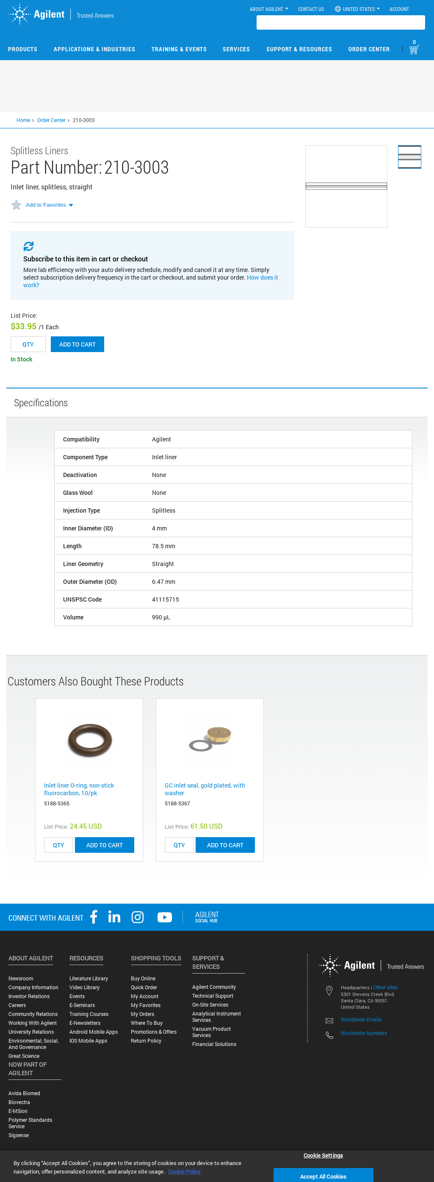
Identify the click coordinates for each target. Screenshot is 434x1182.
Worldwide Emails (361, 1019)
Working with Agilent (32, 1023)
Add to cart (77, 344)
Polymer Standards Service (30, 1123)
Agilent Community (214, 987)
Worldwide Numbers (364, 1032)
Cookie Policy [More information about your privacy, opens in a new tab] (184, 1171)
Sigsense (18, 1135)
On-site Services (210, 1005)
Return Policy (146, 1041)
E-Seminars (82, 1005)
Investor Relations (29, 996)
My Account (144, 996)
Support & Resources (299, 49)
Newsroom (20, 978)
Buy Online (143, 978)
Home (23, 120)
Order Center (369, 49)
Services (236, 49)
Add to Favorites (46, 205)
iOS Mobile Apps (88, 1041)
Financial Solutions (214, 1044)
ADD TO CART (104, 845)
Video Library (84, 987)
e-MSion (18, 1111)
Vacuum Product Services (211, 1032)
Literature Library (88, 978)
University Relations (31, 1032)
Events (77, 996)
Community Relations (33, 1014)
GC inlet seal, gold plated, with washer (205, 789)
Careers (17, 1005)
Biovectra (19, 1102)
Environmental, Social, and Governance (33, 1044)
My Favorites (145, 1005)
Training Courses (88, 1014)
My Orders (142, 1014)
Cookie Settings (323, 1155)
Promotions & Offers (154, 1032)
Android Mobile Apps (93, 1032)
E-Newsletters (84, 1023)
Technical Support (212, 996)
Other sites (385, 987)
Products (23, 49)
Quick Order (144, 987)
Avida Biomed (24, 1093)
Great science (23, 1056)
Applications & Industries (94, 49)
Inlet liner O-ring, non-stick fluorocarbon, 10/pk (79, 789)
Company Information (33, 987)
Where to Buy (147, 1023)
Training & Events (179, 49)
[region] (217, 1166)
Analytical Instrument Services (216, 1016)
